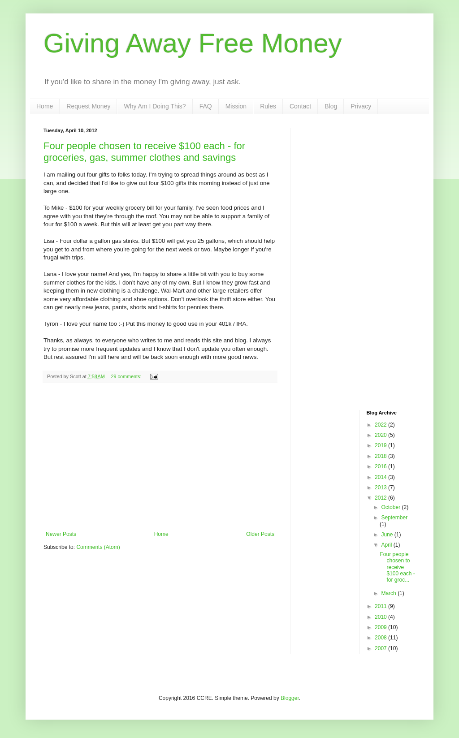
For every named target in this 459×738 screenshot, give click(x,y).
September (394, 517)
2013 (381, 487)
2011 (381, 606)
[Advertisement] (160, 457)
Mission (236, 106)
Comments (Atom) (98, 547)
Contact (300, 106)
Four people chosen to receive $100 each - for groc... (397, 567)
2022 (381, 425)
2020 (381, 435)
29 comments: (127, 376)
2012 (381, 498)
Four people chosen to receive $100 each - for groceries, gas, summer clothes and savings (144, 151)
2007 (381, 648)
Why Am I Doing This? (155, 106)
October (391, 507)
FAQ (205, 106)
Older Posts (260, 534)
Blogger (290, 698)
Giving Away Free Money (192, 43)
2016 (381, 466)
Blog (331, 106)
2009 (381, 627)
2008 (381, 637)
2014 (381, 477)
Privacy (361, 106)
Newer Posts (61, 534)
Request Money (88, 106)
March (389, 593)
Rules (268, 106)
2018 (381, 456)
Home (44, 106)
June (387, 534)
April (387, 545)
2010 (381, 617)
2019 (381, 445)
